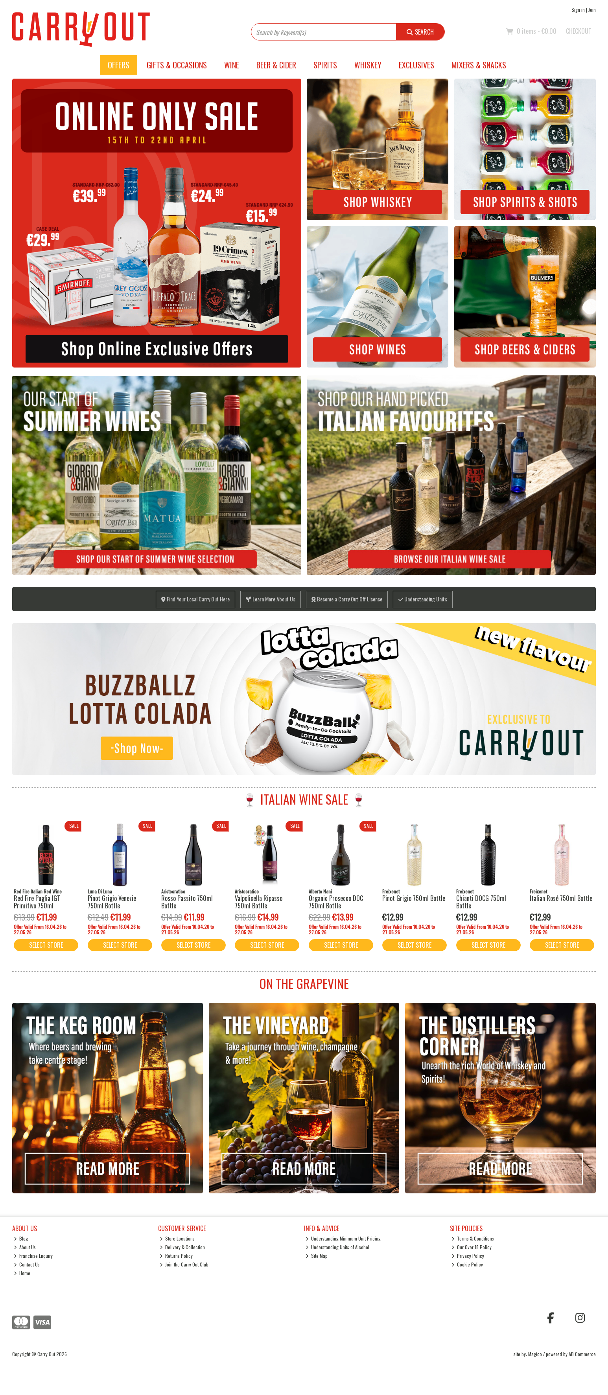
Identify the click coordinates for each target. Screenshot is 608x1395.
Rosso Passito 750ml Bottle (187, 901)
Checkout (578, 31)
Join (592, 9)
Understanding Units (422, 599)
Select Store (46, 945)
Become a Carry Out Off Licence (346, 599)
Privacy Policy (468, 1255)
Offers (118, 65)
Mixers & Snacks (478, 65)
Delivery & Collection (182, 1247)
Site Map (317, 1255)
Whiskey (367, 65)
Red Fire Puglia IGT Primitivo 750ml (37, 901)
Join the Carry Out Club (184, 1264)
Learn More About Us (270, 599)
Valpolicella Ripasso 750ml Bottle (258, 901)
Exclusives (416, 65)
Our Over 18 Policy (471, 1247)
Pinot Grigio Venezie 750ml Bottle (112, 901)
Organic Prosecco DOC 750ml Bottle (336, 901)
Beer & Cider (276, 65)
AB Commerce (582, 1354)
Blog (21, 1238)
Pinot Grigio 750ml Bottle (413, 898)
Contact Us (27, 1264)
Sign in (578, 9)
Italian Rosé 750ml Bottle (561, 898)
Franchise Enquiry (33, 1255)
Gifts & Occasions (177, 65)
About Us (25, 1247)
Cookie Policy (467, 1264)
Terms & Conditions (472, 1238)
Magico (535, 1354)
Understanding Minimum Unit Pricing (343, 1238)
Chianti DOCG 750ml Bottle (481, 901)
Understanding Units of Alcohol (338, 1247)
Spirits (325, 65)
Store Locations (177, 1238)
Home (22, 1273)
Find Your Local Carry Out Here (195, 599)
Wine (231, 65)
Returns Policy (176, 1255)
